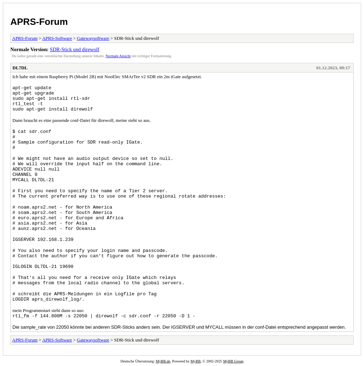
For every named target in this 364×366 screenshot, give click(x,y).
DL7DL (20, 67)
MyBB (195, 361)
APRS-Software (57, 38)
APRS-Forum (39, 21)
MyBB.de (163, 361)
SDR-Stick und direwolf (74, 49)
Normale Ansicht (118, 56)
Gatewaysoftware (93, 38)
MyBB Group (233, 361)
